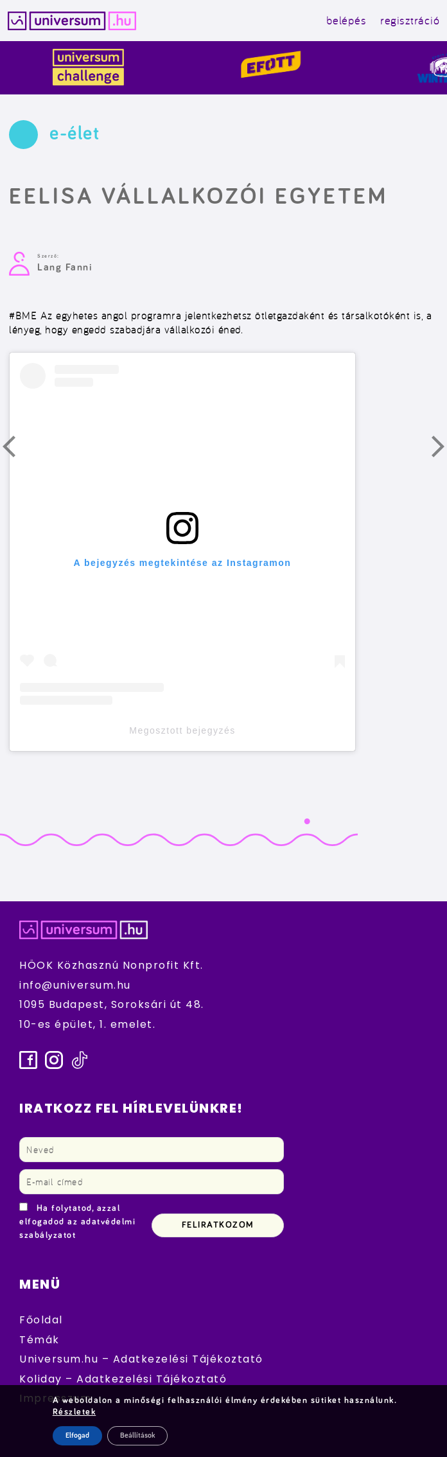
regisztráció (409, 20)
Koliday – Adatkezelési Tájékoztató (123, 1379)
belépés (346, 20)
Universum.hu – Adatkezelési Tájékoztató (141, 1359)
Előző (17, 450)
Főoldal (41, 1319)
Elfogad (77, 1436)
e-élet (74, 133)
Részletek (74, 1412)
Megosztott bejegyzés (182, 730)
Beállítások (137, 1436)
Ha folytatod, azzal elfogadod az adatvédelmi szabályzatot (77, 1222)
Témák (39, 1339)
